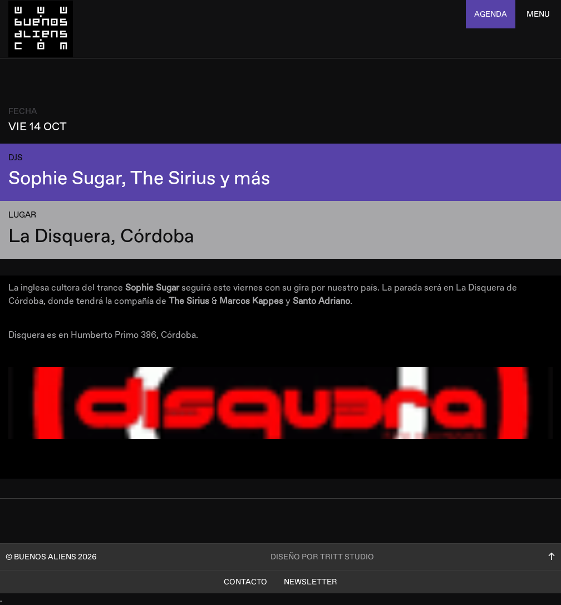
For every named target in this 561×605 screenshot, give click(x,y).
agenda (490, 14)
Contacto (245, 582)
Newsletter (310, 582)
